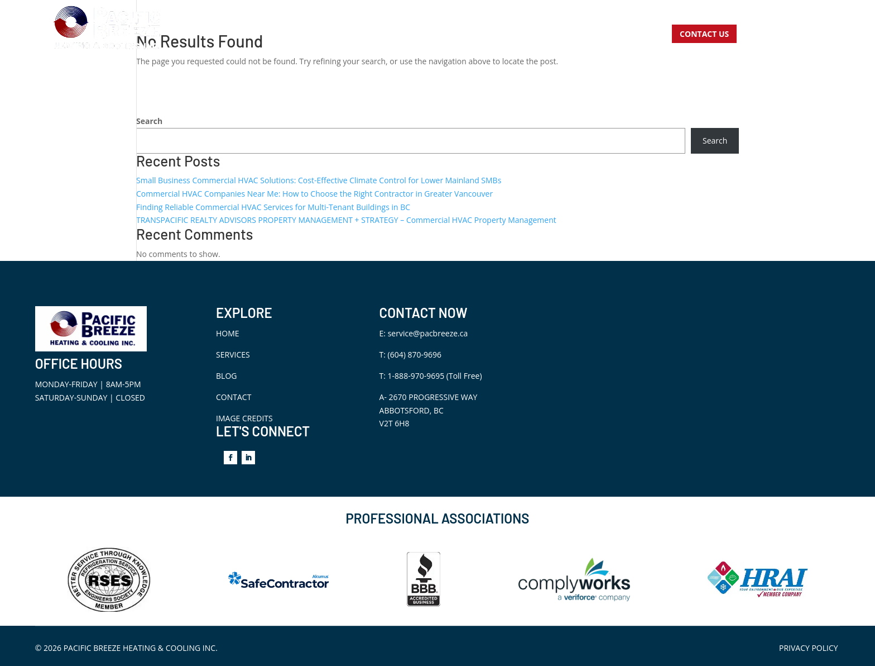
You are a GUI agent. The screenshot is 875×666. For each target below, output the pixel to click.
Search (149, 121)
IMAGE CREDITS (244, 418)
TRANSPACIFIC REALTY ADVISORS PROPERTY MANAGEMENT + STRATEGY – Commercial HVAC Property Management (346, 220)
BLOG (226, 375)
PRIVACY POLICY (808, 648)
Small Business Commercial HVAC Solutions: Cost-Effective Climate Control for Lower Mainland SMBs (318, 180)
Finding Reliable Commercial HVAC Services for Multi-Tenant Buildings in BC (273, 207)
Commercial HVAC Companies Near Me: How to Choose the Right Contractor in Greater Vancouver (314, 193)
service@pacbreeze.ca (428, 333)
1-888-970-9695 (416, 375)
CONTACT (233, 397)
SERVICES (233, 354)
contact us (704, 33)
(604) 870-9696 (414, 354)
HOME (227, 333)
